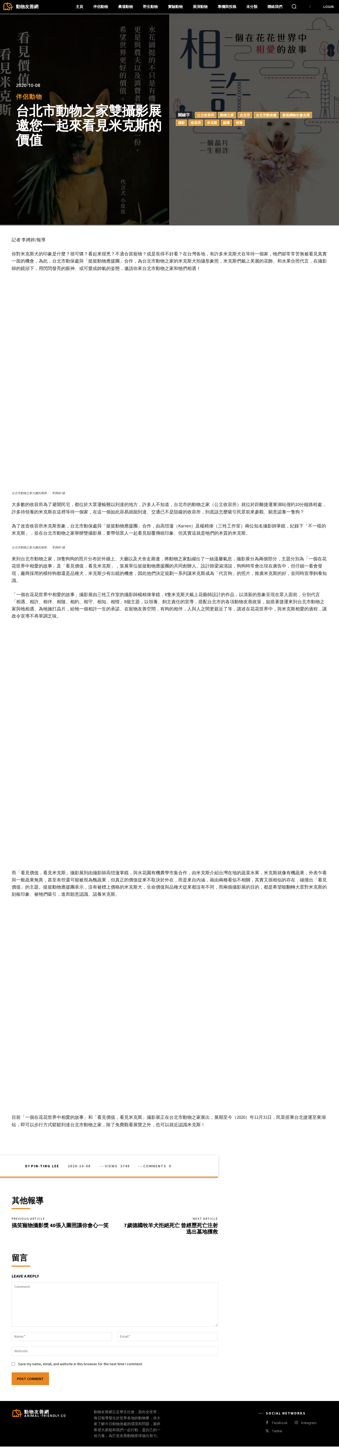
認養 (226, 122)
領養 (239, 122)
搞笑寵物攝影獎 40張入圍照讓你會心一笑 (60, 1226)
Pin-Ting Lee (45, 1166)
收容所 (196, 122)
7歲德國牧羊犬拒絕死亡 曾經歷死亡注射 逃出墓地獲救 (171, 1229)
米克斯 (212, 122)
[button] (294, 6)
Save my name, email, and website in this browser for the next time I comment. (80, 1367)
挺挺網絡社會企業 (296, 114)
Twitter (277, 1434)
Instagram (308, 1426)
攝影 (181, 122)
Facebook (280, 1426)
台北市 (245, 114)
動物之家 (227, 114)
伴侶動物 (29, 97)
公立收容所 (205, 114)
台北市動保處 (266, 114)
